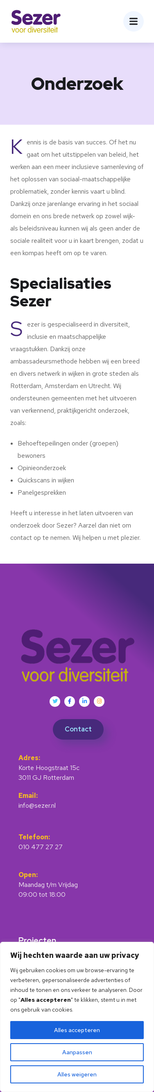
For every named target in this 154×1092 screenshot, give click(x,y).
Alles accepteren (77, 1030)
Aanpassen (77, 1052)
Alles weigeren (77, 1074)
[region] (77, 1017)
